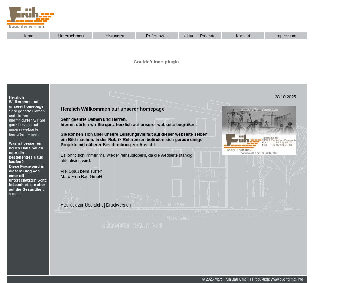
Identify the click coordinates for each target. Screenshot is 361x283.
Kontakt (243, 35)
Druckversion (118, 205)
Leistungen (114, 35)
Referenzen (157, 35)
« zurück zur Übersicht (82, 205)
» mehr (34, 134)
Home (27, 35)
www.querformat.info (287, 279)
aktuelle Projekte (200, 35)
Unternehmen (71, 35)
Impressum (285, 35)
